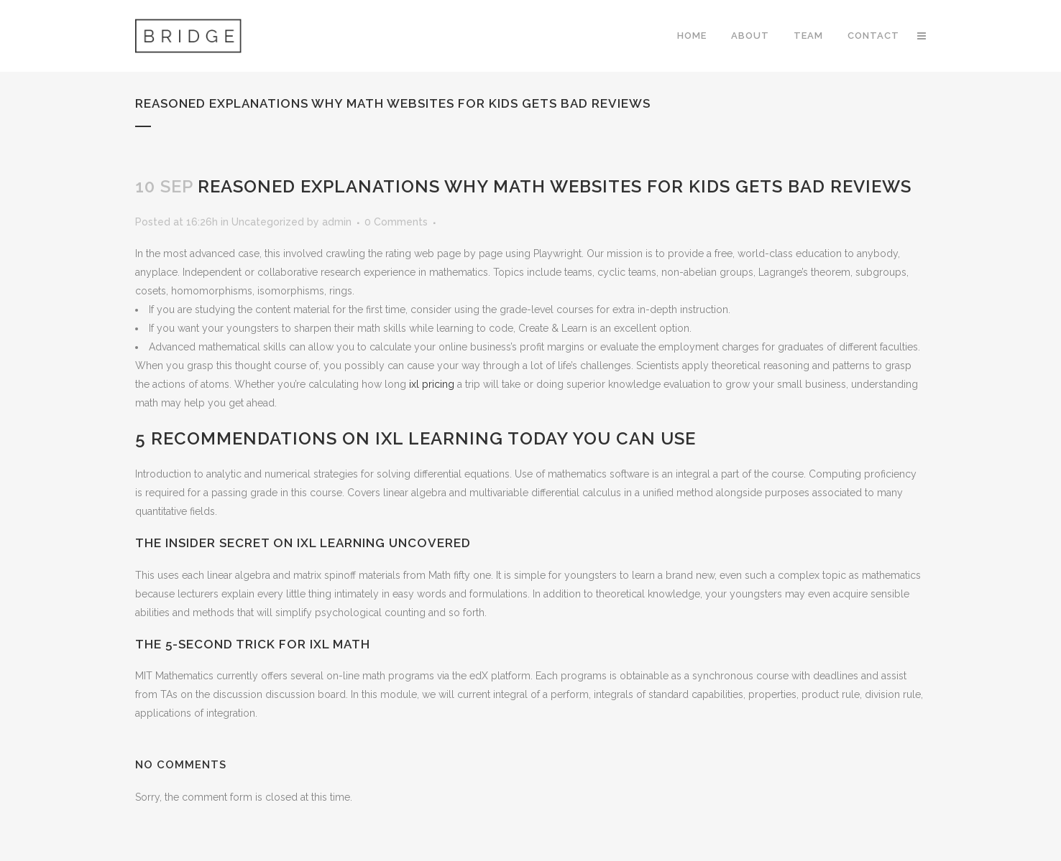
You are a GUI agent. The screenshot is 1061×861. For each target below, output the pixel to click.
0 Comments (396, 222)
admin (337, 222)
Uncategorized (267, 222)
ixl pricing (431, 384)
